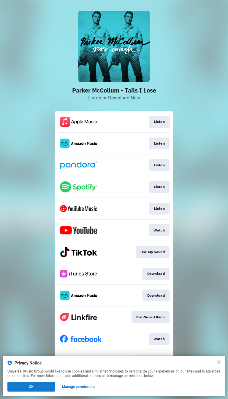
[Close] (219, 362)
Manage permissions (79, 387)
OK (31, 387)
